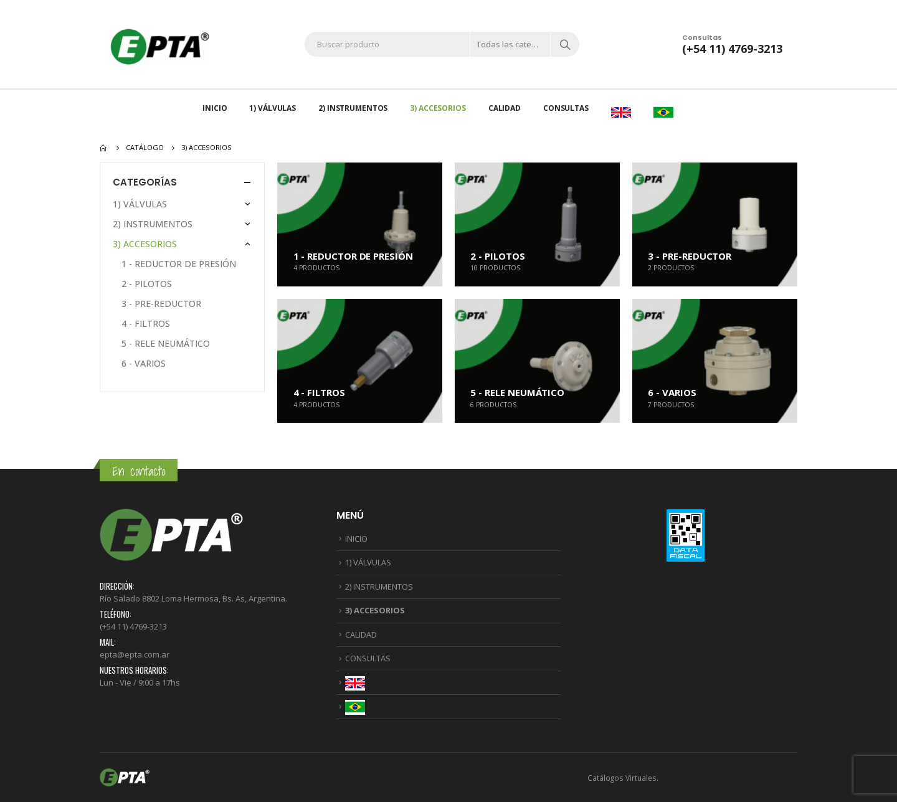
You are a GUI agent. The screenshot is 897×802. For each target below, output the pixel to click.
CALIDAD (504, 108)
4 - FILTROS (145, 323)
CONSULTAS (566, 108)
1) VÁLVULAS (272, 108)
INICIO (214, 108)
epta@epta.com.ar (134, 654)
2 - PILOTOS (146, 284)
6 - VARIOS (143, 363)
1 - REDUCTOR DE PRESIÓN (178, 264)
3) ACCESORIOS (437, 108)
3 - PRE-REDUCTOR (161, 303)
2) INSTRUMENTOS (352, 108)
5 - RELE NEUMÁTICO (165, 343)
